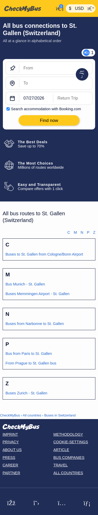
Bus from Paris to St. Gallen (28, 353)
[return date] (72, 98)
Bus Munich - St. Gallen (25, 284)
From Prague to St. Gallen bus (30, 363)
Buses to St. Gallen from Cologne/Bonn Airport (44, 254)
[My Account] (58, 8)
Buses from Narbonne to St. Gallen (34, 324)
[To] (55, 83)
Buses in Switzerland (60, 415)
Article (61, 450)
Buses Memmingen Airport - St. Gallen (37, 294)
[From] (55, 68)
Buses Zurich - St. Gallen (26, 393)
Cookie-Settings (70, 442)
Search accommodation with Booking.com (46, 109)
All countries (32, 415)
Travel (60, 465)
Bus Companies (68, 457)
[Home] (27, 8)
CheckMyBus (10, 415)
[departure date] (36, 98)
